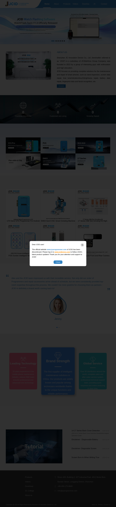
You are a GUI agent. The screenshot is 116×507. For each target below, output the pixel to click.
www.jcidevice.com (62, 252)
